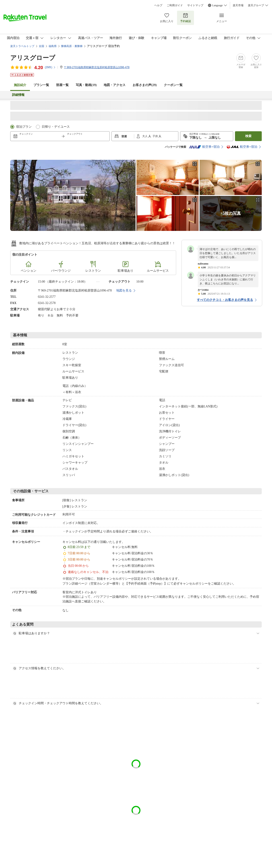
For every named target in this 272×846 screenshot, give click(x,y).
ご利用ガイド (175, 5)
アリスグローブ (32, 57)
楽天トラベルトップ (22, 46)
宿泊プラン (24, 126)
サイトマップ (195, 5)
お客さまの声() (145, 85)
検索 (248, 136)
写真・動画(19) (86, 85)
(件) (50, 67)
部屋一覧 (62, 85)
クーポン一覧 (173, 85)
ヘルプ (158, 5)
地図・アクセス (115, 85)
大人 (145, 136)
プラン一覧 (41, 85)
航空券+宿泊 (204, 147)
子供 (155, 136)
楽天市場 (238, 5)
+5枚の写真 (230, 213)
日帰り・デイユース (56, 126)
